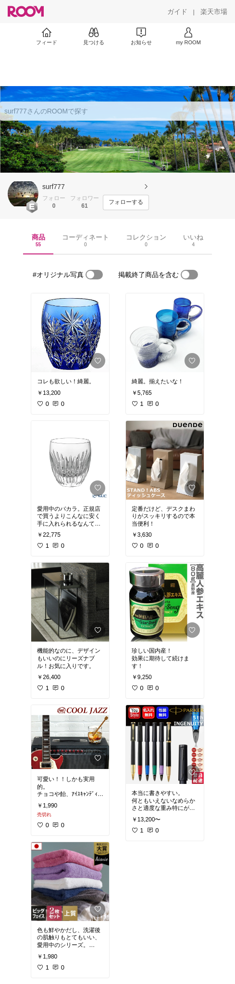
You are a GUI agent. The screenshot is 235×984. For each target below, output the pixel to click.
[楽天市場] (213, 11)
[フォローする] (126, 202)
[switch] (94, 274)
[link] (70, 332)
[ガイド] (177, 11)
